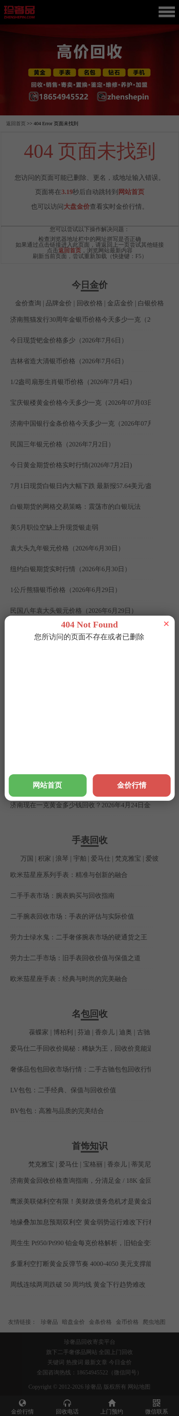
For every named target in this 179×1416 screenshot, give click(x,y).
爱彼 (152, 858)
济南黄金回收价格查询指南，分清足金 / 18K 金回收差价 (91, 1180)
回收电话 (67, 1406)
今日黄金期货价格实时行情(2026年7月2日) (71, 465)
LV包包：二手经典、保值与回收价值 (63, 1090)
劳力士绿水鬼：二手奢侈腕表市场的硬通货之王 (78, 937)
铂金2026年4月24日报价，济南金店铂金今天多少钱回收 (90, 701)
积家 (44, 858)
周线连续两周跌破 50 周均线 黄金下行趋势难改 (78, 1284)
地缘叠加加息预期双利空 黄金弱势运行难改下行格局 (86, 1222)
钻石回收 (135, 684)
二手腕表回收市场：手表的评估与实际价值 (72, 916)
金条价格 (100, 1322)
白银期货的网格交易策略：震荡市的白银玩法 (75, 506)
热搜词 (74, 1362)
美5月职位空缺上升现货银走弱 (54, 527)
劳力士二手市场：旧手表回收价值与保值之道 (75, 957)
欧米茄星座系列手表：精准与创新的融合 (69, 874)
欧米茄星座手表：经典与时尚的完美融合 (69, 978)
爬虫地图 (154, 1322)
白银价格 (151, 303)
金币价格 (127, 1322)
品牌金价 (59, 303)
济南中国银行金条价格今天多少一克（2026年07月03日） (91, 423)
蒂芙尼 (141, 1164)
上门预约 (112, 1406)
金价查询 (28, 303)
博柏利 (63, 1032)
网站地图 (139, 1387)
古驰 (143, 1032)
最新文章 (95, 1362)
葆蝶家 (39, 1032)
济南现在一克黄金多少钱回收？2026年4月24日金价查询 (90, 805)
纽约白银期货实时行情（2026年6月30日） (70, 569)
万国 (26, 858)
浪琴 (62, 858)
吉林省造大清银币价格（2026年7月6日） (69, 361)
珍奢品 (49, 1322)
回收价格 (90, 303)
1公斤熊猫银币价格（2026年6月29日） (65, 589)
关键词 (55, 1362)
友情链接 (19, 1322)
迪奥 (125, 1032)
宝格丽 (93, 1164)
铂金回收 (74, 684)
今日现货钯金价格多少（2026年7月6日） (69, 340)
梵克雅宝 (128, 858)
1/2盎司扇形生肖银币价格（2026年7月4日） (73, 381)
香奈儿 (105, 1032)
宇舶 (79, 858)
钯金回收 (105, 684)
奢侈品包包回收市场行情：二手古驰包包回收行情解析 (88, 1069)
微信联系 (156, 1406)
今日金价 (120, 1362)
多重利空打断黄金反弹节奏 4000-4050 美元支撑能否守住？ (94, 1263)
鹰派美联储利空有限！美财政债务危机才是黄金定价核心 (91, 1201)
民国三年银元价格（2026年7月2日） (62, 444)
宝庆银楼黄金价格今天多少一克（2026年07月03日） (85, 402)
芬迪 (84, 1032)
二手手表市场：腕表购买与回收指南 (62, 895)
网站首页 (131, 191)
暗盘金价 (73, 1322)
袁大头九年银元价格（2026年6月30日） (67, 548)
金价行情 (22, 1406)
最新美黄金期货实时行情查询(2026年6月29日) (76, 631)
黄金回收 (44, 684)
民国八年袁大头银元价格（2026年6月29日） (73, 610)
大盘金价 (77, 206)
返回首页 (16, 123)
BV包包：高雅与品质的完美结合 (57, 1110)
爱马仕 (100, 858)
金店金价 (120, 303)
